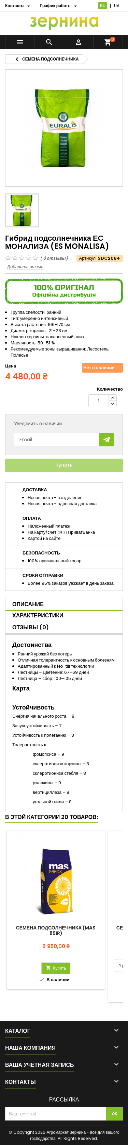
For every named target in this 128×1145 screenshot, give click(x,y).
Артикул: (88, 258)
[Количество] (98, 400)
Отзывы (30, 627)
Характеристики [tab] (37, 615)
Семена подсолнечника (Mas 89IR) (56, 930)
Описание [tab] (28, 604)
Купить (64, 465)
